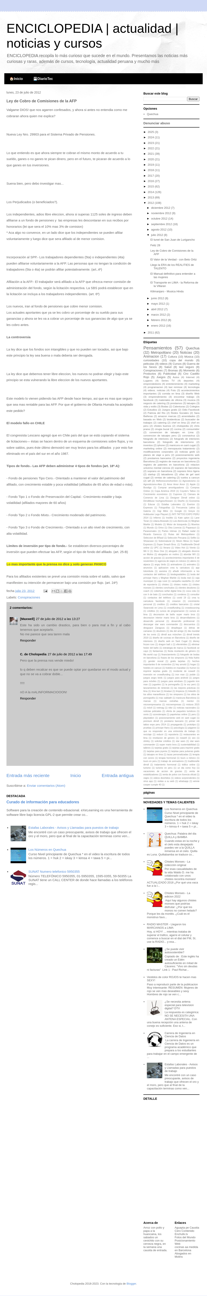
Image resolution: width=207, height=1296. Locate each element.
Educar (151, 504)
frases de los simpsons (172, 658)
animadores (176, 564)
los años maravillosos (154, 694)
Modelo (158, 524)
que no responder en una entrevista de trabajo (169, 731)
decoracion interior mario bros (159, 618)
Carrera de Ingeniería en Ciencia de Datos (180, 1034)
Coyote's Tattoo (188, 491)
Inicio (75, 775)
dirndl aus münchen (171, 634)
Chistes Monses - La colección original (177, 863)
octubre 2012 (159, 218)
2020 (151, 159)
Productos (149, 373)
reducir (160, 734)
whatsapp (183, 781)
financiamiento (169, 654)
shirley (146, 741)
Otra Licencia (175, 527)
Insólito (169, 518)
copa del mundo (181, 360)
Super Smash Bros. (167, 544)
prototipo (191, 724)
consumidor (193, 429)
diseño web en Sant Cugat (172, 641)
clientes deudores (187, 588)
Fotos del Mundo (185, 1237)
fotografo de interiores (156, 438)
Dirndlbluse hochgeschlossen (158, 501)
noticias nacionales (186, 708)
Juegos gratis (169, 409)
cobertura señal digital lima (168, 591)
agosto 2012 (159, 229)
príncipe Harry (162, 728)
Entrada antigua (118, 775)
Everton (191, 504)
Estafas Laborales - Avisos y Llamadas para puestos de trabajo (73, 827)
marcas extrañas (168, 701)
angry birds (160, 564)
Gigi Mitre (162, 511)
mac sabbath (165, 698)
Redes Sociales (180, 412)
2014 (151, 192)
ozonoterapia (159, 714)
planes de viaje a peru (156, 454)
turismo (147, 768)
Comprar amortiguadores (171, 487)
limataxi (168, 691)
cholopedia (183, 425)
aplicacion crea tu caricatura (174, 568)
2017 (151, 175)
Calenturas (179, 406)
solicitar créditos (163, 741)
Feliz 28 (155, 245)
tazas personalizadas (177, 754)
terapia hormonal (167, 758)
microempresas (173, 704)
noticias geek (187, 451)
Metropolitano (161, 352)
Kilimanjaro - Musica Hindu (167, 291)
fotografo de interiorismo (178, 442)
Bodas (164, 406)
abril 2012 (157, 309)
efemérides (181, 644)
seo (194, 738)
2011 (151, 332)
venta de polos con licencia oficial (179, 774)
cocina (178, 429)
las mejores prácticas (185, 688)
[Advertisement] (170, 1161)
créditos (151, 611)
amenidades (188, 416)
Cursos (177, 363)
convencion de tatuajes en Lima (171, 432)
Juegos (161, 377)
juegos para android (177, 678)
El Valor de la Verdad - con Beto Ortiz (173, 259)
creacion (176, 601)
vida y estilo (150, 406)
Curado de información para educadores (42, 802)
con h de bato (150, 594)
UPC (156, 548)
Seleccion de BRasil (153, 538)
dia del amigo (176, 631)
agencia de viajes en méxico (172, 561)
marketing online (152, 448)
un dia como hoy (186, 768)
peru (193, 714)
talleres (147, 748)
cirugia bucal (162, 429)
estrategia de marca (173, 648)
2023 (151, 143)
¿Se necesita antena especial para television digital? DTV (179, 1005)
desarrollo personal (153, 621)
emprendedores (152, 383)
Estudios (152, 409)
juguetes (156, 684)
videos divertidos (161, 778)
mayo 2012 (158, 303)
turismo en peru (164, 768)
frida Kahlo (193, 658)
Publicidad (169, 373)
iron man (180, 674)
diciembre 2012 (161, 207)
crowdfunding (173, 608)
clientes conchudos (164, 588)
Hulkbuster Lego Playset (155, 514)
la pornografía (172, 684)
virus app (148, 781)
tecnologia (193, 387)
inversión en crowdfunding (156, 674)
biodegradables (178, 574)
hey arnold (181, 664)
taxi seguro (186, 367)
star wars (180, 741)
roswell (183, 738)
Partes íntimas (169, 531)
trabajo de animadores (172, 761)
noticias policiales (152, 711)
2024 (151, 137)
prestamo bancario (173, 721)
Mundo (150, 527)
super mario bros (168, 744)
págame (192, 728)
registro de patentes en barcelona (163, 464)
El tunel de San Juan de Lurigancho (172, 239)
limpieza (180, 691)
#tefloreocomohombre (167, 481)
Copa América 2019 (165, 491)
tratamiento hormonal (165, 764)
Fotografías (164, 507)
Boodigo (147, 487)
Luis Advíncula (180, 521)
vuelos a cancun (190, 477)
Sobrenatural (164, 541)
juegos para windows (172, 681)
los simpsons (176, 694)
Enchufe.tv (181, 1234)
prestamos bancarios (159, 458)
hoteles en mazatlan (176, 668)
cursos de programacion (172, 611)
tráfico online (188, 764)
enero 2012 (158, 325)
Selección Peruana (177, 538)
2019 (151, 164)
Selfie (193, 538)
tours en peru (150, 761)
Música (188, 356)
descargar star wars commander (160, 624)
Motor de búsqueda (177, 524)
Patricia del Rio (157, 412)
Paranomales (150, 531)
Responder (28, 640)
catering (161, 422)
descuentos (189, 624)
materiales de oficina (170, 400)
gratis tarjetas (177, 661)
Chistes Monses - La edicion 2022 (177, 894)
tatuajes (191, 403)
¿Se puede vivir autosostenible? (174, 950)
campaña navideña (181, 581)
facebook (148, 400)
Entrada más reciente (28, 775)
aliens (193, 561)
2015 (151, 186)
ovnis (146, 714)
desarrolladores (188, 618)
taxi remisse (176, 387)
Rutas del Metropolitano (181, 534)
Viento (193, 548)
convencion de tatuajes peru (160, 435)
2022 (151, 148)
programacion (155, 387)
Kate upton (184, 518)
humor (193, 668)
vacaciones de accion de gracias (162, 771)
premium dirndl (151, 721)
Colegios (194, 406)
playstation (148, 718)
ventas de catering (165, 477)
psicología (179, 728)
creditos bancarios (179, 604)
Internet (190, 377)
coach (146, 591)
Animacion (151, 356)
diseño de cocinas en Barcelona (169, 638)
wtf (149, 480)
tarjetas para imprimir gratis (185, 748)
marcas (147, 701)
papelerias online (178, 714)
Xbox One (159, 551)
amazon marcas (167, 416)
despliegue (176, 628)
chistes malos (181, 584)
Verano (166, 548)
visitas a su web (165, 781)
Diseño (181, 501)
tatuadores (167, 474)
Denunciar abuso (156, 123)
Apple (193, 484)
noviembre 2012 (161, 213)
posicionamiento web (187, 454)
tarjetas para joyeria (157, 751)
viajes (146, 778)
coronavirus (188, 435)
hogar (193, 664)
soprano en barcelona (159, 471)
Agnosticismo (189, 481)
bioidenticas (173, 419)
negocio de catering (154, 403)
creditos (161, 604)
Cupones (177, 494)
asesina (163, 571)
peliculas (148, 363)
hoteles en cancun (152, 668)
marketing (193, 383)
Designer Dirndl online (182, 498)
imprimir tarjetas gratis (155, 671)
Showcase (148, 541)
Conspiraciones (29, 597)
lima (145, 691)
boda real (186, 578)
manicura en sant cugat (182, 445)
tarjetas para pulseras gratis (185, 751)
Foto (173, 390)
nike (170, 708)
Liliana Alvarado (161, 521)
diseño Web (192, 393)
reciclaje (147, 734)
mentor (190, 701)
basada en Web (152, 419)
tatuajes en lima (155, 754)
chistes (165, 584)
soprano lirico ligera (188, 471)
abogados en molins (168, 554)
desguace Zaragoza (154, 628)
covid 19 (181, 598)
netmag (160, 708)
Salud (167, 367)
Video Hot (180, 548)
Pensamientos (157, 347)
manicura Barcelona (186, 698)
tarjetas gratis (161, 748)
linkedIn (192, 691)
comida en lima (171, 393)
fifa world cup (150, 654)
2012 (151, 202)
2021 (151, 153)
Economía (194, 501)
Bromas (173, 370)
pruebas (147, 728)
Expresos (148, 507)
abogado (173, 551)
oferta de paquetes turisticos (181, 711)
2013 (151, 197)
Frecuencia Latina (185, 507)
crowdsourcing (192, 608)
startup (152, 474)
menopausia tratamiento (181, 448)
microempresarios (152, 704)
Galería (147, 511)
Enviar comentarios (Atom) (46, 785)
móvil (149, 708)
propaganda (176, 724)
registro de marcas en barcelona (177, 461)
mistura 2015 (192, 704)
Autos (176, 377)
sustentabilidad (188, 744)
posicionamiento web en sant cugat (177, 718)
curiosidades (151, 360)
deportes (188, 380)
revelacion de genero (164, 738)
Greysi (191, 511)
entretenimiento (174, 383)
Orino (161, 527)
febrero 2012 (159, 320)
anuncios (147, 568)
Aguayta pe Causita (187, 1227)
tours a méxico (188, 758)
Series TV (168, 380)
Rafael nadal (188, 531)
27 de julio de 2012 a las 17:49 (70, 654)
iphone (161, 445)
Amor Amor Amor (176, 484)
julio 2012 (157, 235)
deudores (161, 631)
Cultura (172, 356)
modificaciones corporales (158, 451)
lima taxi (156, 691)
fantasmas (158, 651)
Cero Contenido (184, 1230)
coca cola (191, 591)
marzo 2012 (159, 314)
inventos (148, 445)
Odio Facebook (190, 409)
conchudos (167, 594)
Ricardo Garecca (152, 534)
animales (191, 564)
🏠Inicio (16, 79)
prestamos (176, 403)
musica (191, 400)
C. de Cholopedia (33, 654)
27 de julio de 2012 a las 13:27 (58, 619)
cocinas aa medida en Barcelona (186, 1248)
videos (163, 363)
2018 (151, 170)
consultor (194, 594)
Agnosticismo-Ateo (152, 484)
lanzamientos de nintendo (156, 688)
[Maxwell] (27, 619)
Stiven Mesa (182, 541)
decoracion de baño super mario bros (174, 614)
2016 (151, 181)
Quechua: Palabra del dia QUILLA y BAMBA (180, 835)
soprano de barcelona (187, 467)
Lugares (147, 380)
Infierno (157, 518)
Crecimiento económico (155, 494)
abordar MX (190, 554)
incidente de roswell (184, 671)
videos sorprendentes (185, 778)
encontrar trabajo (184, 396)
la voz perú (190, 684)
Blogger (131, 1283)
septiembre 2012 (162, 224)
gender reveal (155, 661)
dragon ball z (165, 644)
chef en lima (179, 422)
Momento (189, 370)
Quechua (152, 114)
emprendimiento (158, 396)
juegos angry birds (153, 678)
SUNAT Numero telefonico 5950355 (54, 871)
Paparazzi (191, 527)
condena (181, 594)
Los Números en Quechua (47, 849)
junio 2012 (158, 298)
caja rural (162, 581)
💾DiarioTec (43, 79)
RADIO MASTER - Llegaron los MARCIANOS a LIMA (166, 926)
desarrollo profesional (182, 621)
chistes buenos (162, 425)
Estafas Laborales (171, 504)
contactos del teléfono (159, 598)
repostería (173, 734)
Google (178, 511)
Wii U (146, 551)
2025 (151, 132)
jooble (193, 674)
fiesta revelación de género (182, 651)
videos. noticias (156, 390)
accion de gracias (152, 558)
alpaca (146, 564)
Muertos (195, 524)
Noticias (186, 352)
